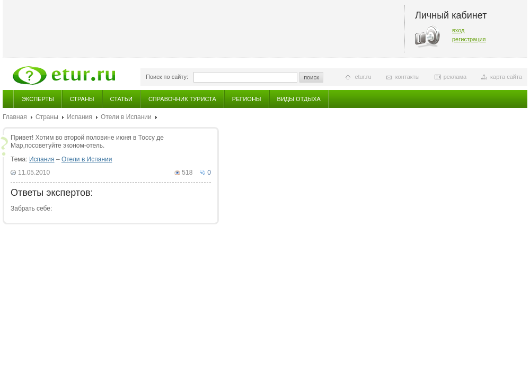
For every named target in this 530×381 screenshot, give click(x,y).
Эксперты (38, 99)
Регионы (246, 99)
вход (458, 30)
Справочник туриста (182, 99)
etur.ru (363, 77)
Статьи (121, 99)
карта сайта (506, 77)
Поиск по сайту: (167, 77)
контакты (407, 77)
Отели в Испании (126, 117)
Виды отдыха (299, 99)
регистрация (469, 39)
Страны (82, 99)
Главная (15, 117)
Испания (79, 117)
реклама (455, 77)
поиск (311, 77)
